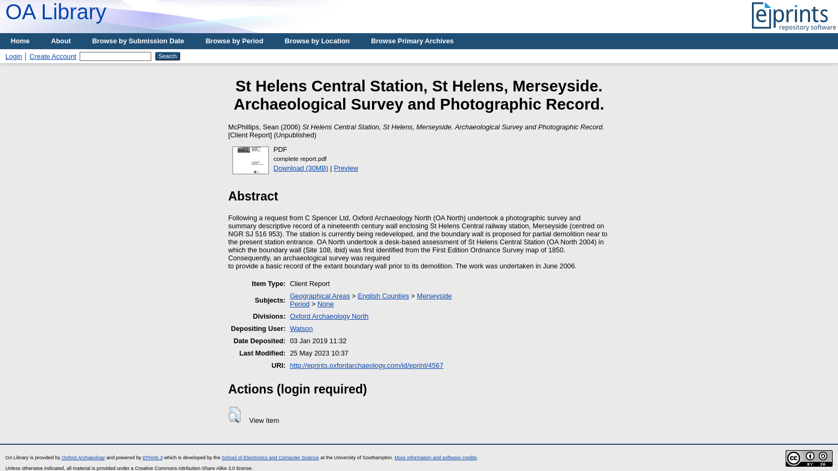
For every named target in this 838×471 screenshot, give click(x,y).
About (61, 41)
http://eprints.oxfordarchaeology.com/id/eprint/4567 (366, 365)
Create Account (52, 56)
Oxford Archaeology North (329, 316)
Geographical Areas (320, 296)
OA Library (55, 12)
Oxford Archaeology (83, 457)
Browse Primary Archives (412, 41)
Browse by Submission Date (138, 41)
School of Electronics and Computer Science (270, 457)
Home (20, 41)
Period (299, 304)
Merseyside (434, 296)
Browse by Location (317, 41)
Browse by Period (234, 41)
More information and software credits (435, 457)
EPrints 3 (152, 457)
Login (13, 56)
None (325, 304)
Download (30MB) (301, 168)
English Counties (383, 296)
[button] (234, 415)
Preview (346, 168)
